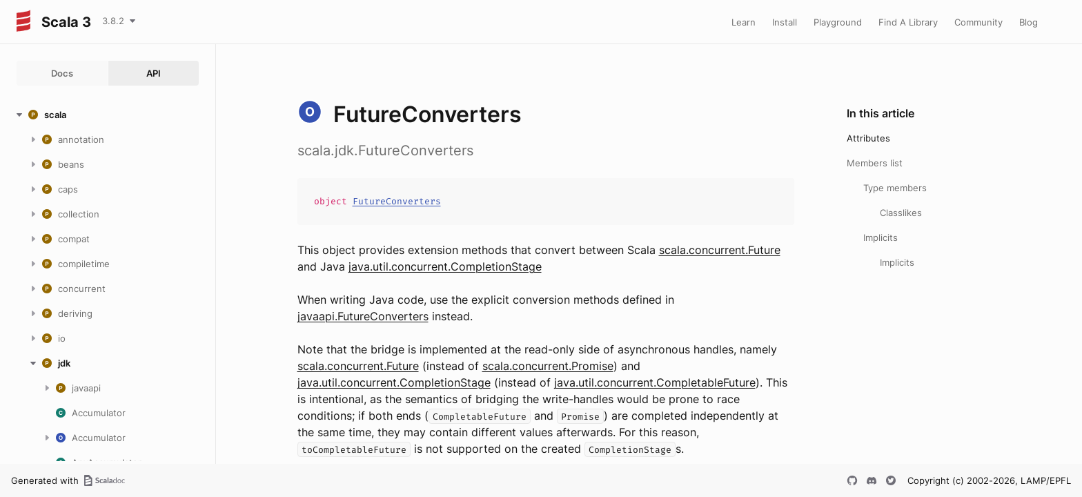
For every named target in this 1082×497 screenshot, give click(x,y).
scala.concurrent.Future (719, 250)
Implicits (880, 237)
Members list (875, 162)
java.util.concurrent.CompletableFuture (655, 382)
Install (784, 22)
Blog (1028, 22)
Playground (838, 22)
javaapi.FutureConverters (363, 316)
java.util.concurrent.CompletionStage (445, 266)
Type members (895, 187)
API (153, 73)
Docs (62, 73)
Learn (743, 22)
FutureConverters (397, 201)
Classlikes (901, 212)
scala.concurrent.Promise (547, 366)
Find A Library (908, 22)
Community (978, 22)
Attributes (868, 138)
